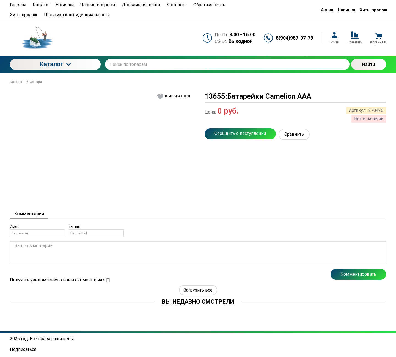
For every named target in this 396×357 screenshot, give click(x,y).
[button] (174, 96)
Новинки (346, 9)
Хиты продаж (373, 9)
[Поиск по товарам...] (227, 64)
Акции (327, 9)
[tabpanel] (198, 256)
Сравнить (294, 134)
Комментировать (358, 274)
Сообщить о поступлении (240, 133)
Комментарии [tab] (29, 213)
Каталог (55, 64)
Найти (368, 64)
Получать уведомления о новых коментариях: (60, 280)
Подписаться (23, 349)
